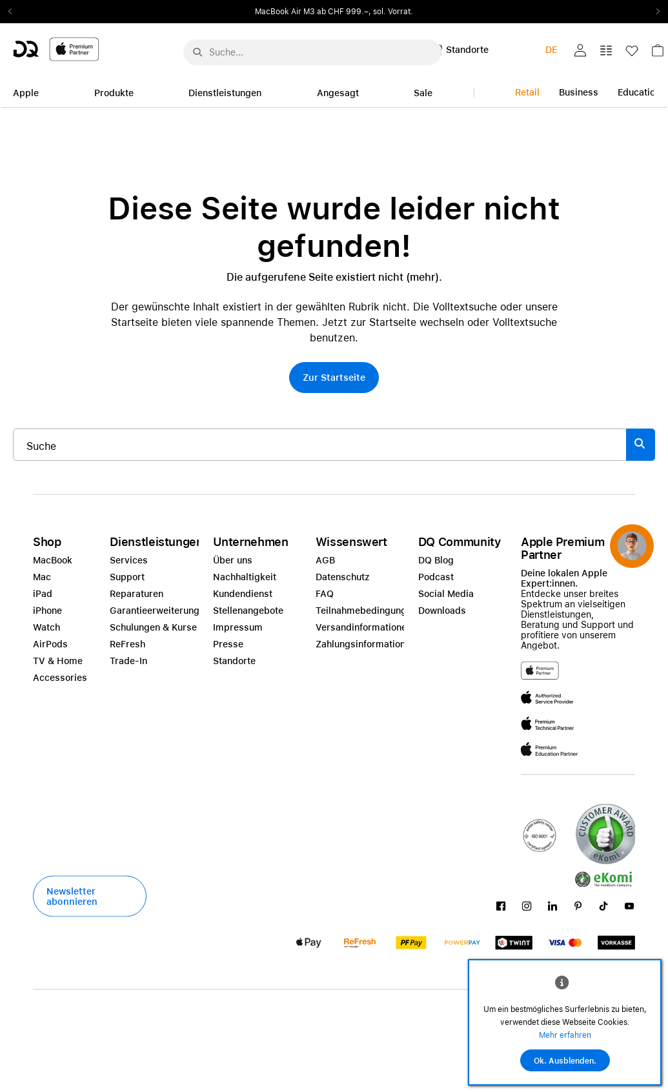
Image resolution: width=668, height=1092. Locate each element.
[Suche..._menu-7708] (312, 52)
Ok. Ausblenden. (565, 1061)
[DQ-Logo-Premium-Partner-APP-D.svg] (56, 49)
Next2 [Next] (654, 11)
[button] (580, 50)
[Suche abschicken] (197, 52)
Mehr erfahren (565, 1035)
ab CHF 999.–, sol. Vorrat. (365, 11)
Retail (527, 92)
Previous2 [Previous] (14, 11)
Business (578, 92)
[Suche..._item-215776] (320, 445)
